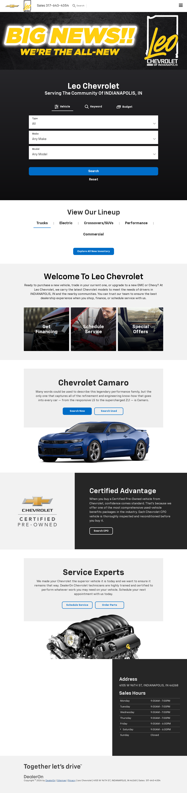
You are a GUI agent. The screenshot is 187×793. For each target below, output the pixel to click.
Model (35, 149)
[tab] (62, 106)
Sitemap (61, 780)
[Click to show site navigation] (181, 6)
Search (93, 171)
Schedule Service (77, 605)
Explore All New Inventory (93, 251)
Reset (93, 179)
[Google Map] (56, 707)
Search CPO (101, 531)
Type (35, 119)
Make (35, 134)
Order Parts (109, 605)
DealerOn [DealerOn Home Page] (50, 780)
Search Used (109, 411)
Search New (77, 411)
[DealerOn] (34, 776)
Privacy (71, 780)
